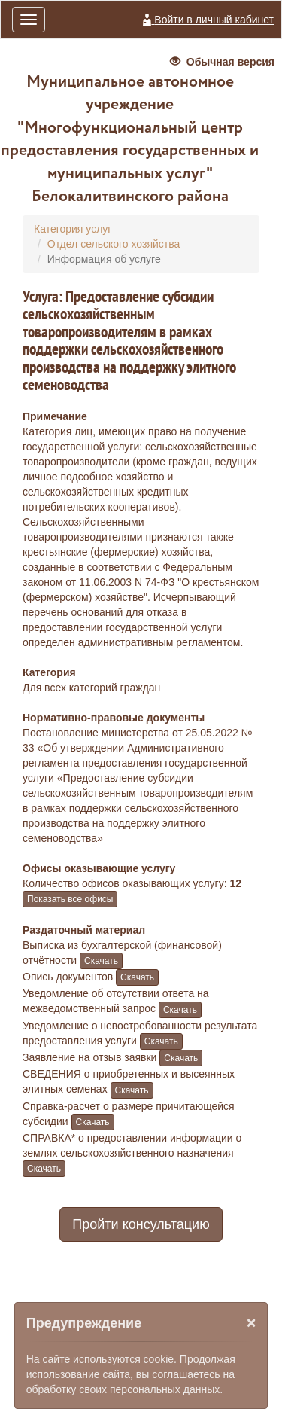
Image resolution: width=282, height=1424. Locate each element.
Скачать (101, 961)
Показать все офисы (70, 899)
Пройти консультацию (140, 1224)
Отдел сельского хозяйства (113, 244)
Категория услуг (72, 229)
